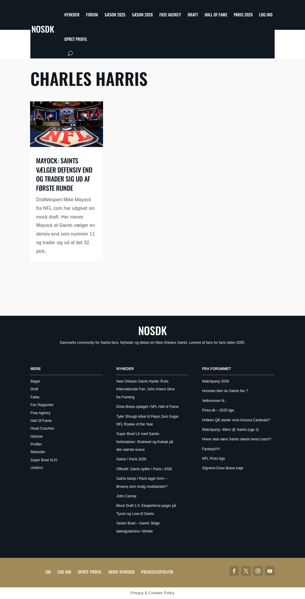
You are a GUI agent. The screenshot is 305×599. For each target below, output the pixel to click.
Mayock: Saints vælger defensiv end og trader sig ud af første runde (64, 174)
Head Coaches (42, 428)
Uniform (36, 468)
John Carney (126, 496)
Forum (92, 14)
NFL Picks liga (213, 458)
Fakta (34, 397)
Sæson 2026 (142, 14)
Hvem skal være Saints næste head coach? (236, 439)
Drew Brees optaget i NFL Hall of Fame (147, 407)
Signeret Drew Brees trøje (222, 468)
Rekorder (37, 452)
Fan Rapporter (41, 405)
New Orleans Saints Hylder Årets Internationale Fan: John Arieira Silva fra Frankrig (145, 389)
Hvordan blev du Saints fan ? (225, 391)
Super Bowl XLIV (43, 460)
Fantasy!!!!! (211, 449)
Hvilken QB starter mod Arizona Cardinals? (236, 420)
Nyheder (72, 14)
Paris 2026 (243, 14)
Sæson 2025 (115, 14)
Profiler (36, 444)
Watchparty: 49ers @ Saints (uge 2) (230, 430)
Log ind (266, 14)
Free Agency (170, 14)
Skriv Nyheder (121, 572)
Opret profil (75, 39)
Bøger (35, 381)
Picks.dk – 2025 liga (218, 410)
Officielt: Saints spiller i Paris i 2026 (144, 469)
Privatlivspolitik (157, 572)
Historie (36, 436)
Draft (193, 14)
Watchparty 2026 (215, 381)
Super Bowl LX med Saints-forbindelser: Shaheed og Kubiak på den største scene (144, 442)
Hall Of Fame (216, 14)
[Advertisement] (152, 290)
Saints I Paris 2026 (131, 459)
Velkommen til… (215, 401)
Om (48, 572)
